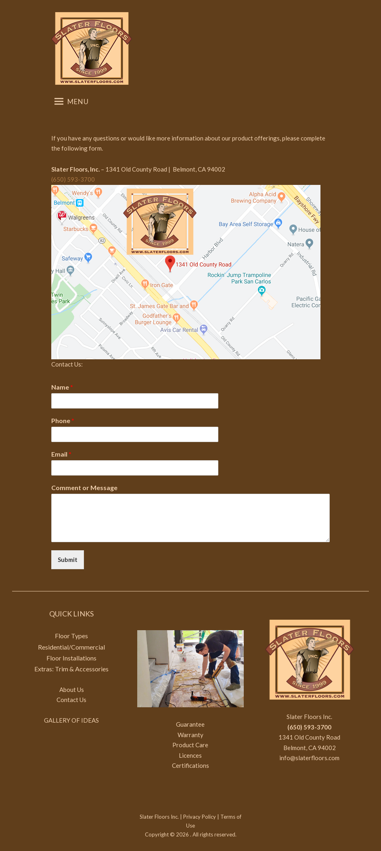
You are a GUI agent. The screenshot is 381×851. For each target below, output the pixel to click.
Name (62, 387)
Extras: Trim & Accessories (71, 669)
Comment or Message (84, 487)
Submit (67, 559)
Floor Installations (71, 658)
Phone (62, 420)
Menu (71, 101)
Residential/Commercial (71, 647)
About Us (71, 689)
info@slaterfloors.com (309, 757)
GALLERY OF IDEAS (71, 720)
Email (61, 454)
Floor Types (71, 635)
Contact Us (71, 699)
